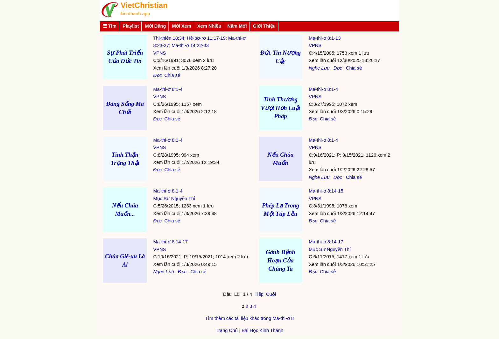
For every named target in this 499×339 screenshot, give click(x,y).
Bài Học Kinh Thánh (262, 330)
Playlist (131, 26)
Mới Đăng (155, 26)
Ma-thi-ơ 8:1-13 (325, 38)
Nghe (314, 68)
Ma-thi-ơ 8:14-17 (170, 241)
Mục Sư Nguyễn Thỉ (174, 198)
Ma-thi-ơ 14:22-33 (190, 45)
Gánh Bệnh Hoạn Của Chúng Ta (280, 260)
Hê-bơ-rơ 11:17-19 (206, 38)
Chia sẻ (172, 75)
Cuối (271, 294)
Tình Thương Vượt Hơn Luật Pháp (280, 107)
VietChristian (144, 5)
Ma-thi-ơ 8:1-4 (167, 89)
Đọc (157, 75)
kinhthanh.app (135, 13)
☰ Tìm (109, 26)
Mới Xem (181, 26)
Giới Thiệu (264, 26)
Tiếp (259, 294)
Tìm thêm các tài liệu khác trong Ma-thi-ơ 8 (249, 318)
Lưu (325, 68)
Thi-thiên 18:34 (168, 38)
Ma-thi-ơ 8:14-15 (326, 190)
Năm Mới (237, 26)
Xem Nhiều (209, 26)
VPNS (159, 53)
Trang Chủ (227, 330)
